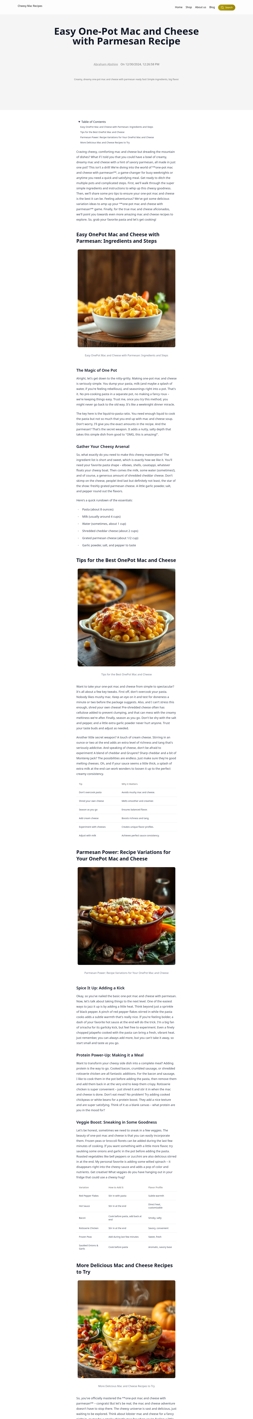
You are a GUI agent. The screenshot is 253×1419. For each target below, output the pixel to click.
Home (179, 7)
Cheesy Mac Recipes (30, 6)
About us (200, 7)
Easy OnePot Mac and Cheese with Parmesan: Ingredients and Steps (116, 126)
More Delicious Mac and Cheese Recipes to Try (105, 142)
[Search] (226, 7)
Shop (189, 7)
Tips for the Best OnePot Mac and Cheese (102, 132)
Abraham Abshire (106, 64)
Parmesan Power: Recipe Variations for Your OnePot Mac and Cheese (117, 137)
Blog (212, 7)
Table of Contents (93, 122)
